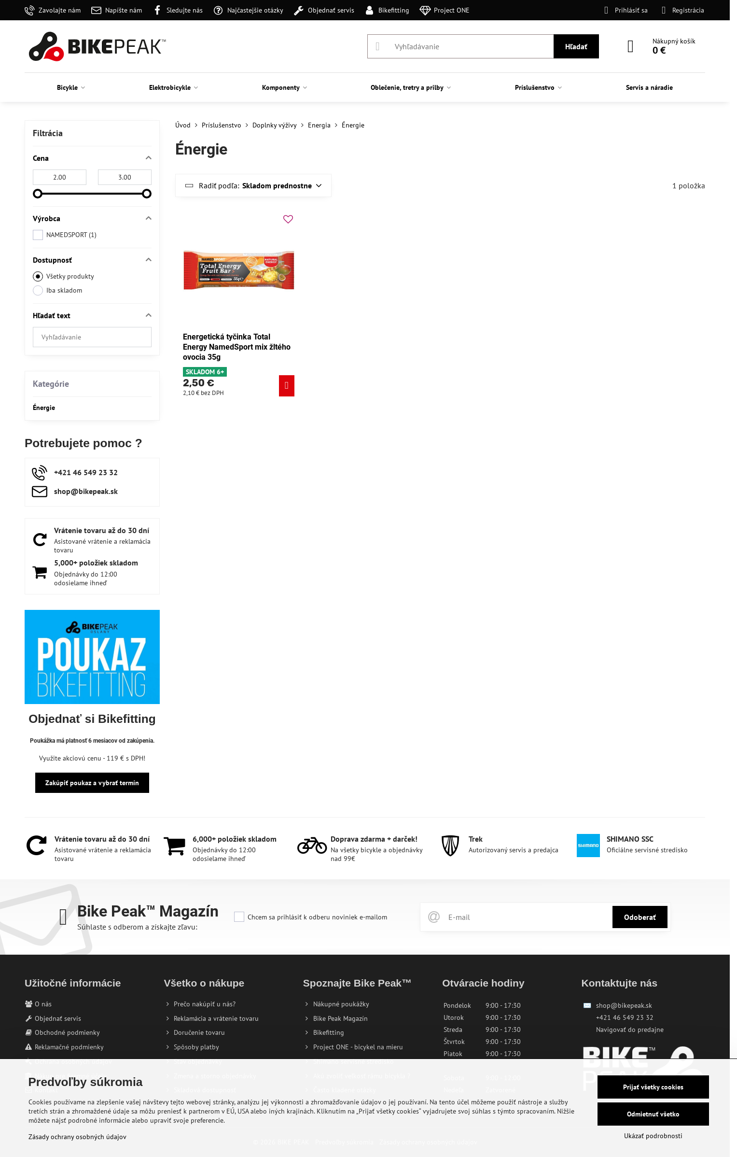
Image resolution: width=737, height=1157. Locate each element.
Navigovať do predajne (630, 1029)
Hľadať (576, 46)
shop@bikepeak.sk (624, 1005)
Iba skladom (57, 290)
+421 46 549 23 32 (625, 1017)
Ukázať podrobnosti (653, 1135)
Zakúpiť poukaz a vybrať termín (92, 782)
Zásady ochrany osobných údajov (77, 1136)
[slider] (37, 193)
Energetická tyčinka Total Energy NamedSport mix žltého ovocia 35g (237, 347)
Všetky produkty (63, 276)
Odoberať (640, 917)
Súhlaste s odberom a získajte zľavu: (137, 926)
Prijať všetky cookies (653, 1087)
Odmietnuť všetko (653, 1114)
